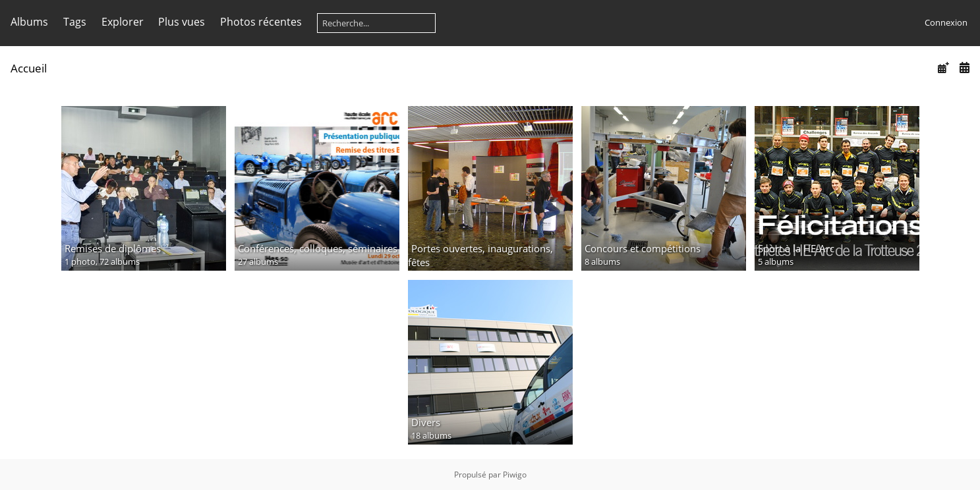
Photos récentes (261, 21)
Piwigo (515, 474)
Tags (74, 21)
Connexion (946, 22)
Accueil (29, 68)
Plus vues (181, 21)
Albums (29, 21)
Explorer (122, 21)
